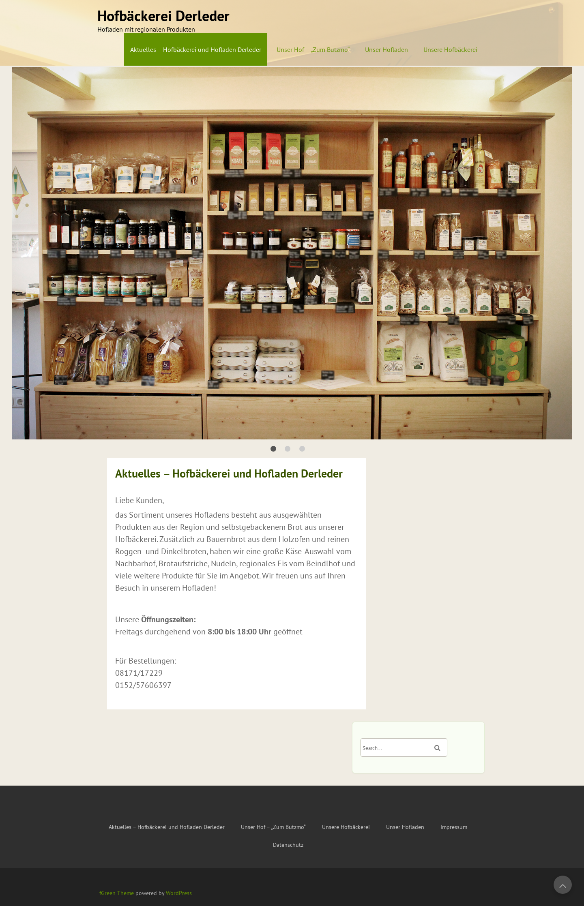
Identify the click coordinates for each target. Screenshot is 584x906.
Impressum (453, 827)
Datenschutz (288, 844)
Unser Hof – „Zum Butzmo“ (313, 49)
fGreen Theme (116, 893)
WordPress (179, 893)
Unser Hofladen (386, 49)
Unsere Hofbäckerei (450, 49)
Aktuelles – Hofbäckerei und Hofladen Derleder (195, 49)
